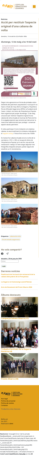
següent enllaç (8, 133)
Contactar (4, 405)
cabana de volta (15, 236)
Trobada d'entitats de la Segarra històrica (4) (16, 350)
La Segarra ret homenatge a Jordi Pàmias (16, 282)
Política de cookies (7, 403)
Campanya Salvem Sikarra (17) (15, 318)
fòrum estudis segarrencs (11, 240)
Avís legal (4, 399)
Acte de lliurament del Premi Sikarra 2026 (16, 287)
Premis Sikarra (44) (9, 379)
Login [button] (4, 266)
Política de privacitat (8, 401)
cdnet (11, 424)
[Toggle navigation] (34, 6)
